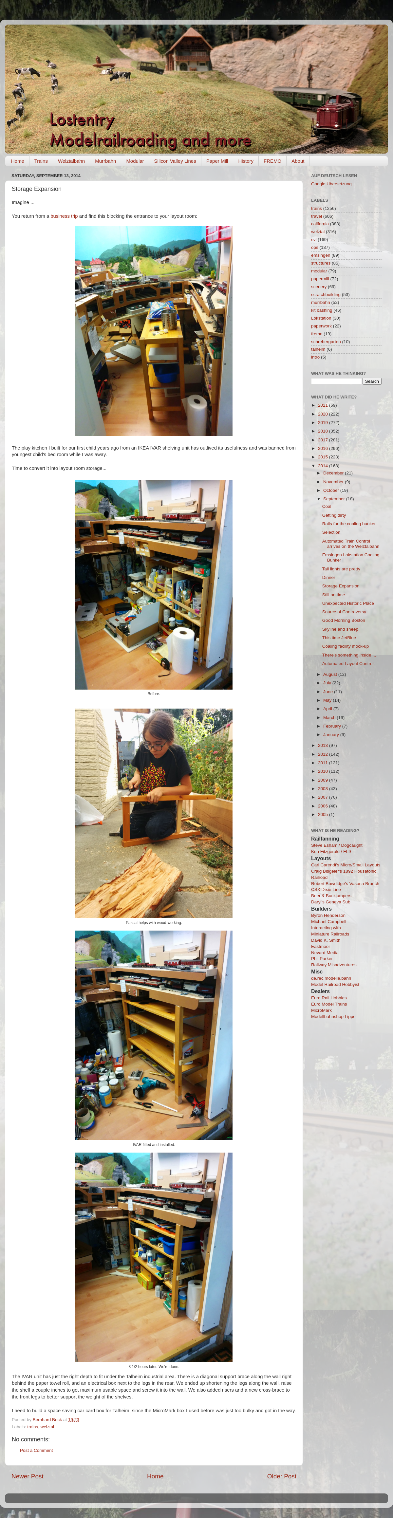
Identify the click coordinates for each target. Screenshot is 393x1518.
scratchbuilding (326, 294)
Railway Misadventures (334, 964)
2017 (323, 439)
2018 (323, 431)
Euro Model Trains (329, 1004)
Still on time (333, 594)
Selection (331, 532)
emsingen (320, 255)
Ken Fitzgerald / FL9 (331, 851)
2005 (323, 814)
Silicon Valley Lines (175, 161)
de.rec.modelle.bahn (331, 978)
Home (17, 161)
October (331, 490)
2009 (323, 780)
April (328, 708)
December (334, 473)
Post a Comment (36, 1450)
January (331, 734)
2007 (323, 797)
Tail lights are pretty (341, 568)
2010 (323, 771)
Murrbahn (105, 161)
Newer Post (27, 1476)
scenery (319, 286)
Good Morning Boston (343, 620)
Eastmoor (320, 946)
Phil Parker (322, 958)
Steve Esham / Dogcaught (337, 845)
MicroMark (321, 1010)
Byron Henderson (328, 915)
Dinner (328, 577)
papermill (320, 278)
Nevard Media (325, 952)
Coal (326, 506)
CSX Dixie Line (326, 889)
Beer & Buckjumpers (331, 895)
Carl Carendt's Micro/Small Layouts (345, 864)
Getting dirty (334, 515)
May (328, 700)
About (297, 161)
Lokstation (321, 318)
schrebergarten (326, 341)
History (245, 161)
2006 (323, 806)
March (330, 717)
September (334, 498)
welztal (47, 1426)
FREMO (272, 161)
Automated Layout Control (348, 663)
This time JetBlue (339, 637)
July (327, 682)
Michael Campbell (328, 921)
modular (319, 270)
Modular (135, 161)
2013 (323, 745)
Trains (41, 161)
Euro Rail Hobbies (329, 997)
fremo (317, 333)
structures (320, 263)
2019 (323, 422)
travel (316, 216)
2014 (323, 465)
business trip (64, 216)
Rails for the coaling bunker (349, 523)
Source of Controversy (344, 611)
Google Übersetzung (331, 183)
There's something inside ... (349, 655)
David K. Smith (325, 940)
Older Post (281, 1476)
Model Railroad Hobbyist (335, 984)
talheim (318, 349)
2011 (323, 762)
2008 (323, 788)
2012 (323, 754)
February (332, 726)
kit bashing (321, 310)
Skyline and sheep (340, 629)
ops (314, 247)
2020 (323, 414)
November (334, 481)
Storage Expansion (341, 585)
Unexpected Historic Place (348, 603)
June (328, 691)
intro (315, 357)
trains (32, 1426)
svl (314, 239)
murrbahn (320, 302)
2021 (323, 405)
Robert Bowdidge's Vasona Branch (345, 883)
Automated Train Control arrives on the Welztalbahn (351, 544)
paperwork (321, 326)
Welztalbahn (71, 161)
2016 (323, 448)
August (330, 674)
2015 (323, 456)
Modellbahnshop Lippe (333, 1016)
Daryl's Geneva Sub (330, 901)
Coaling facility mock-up (345, 646)
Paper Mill (217, 161)
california (320, 223)
